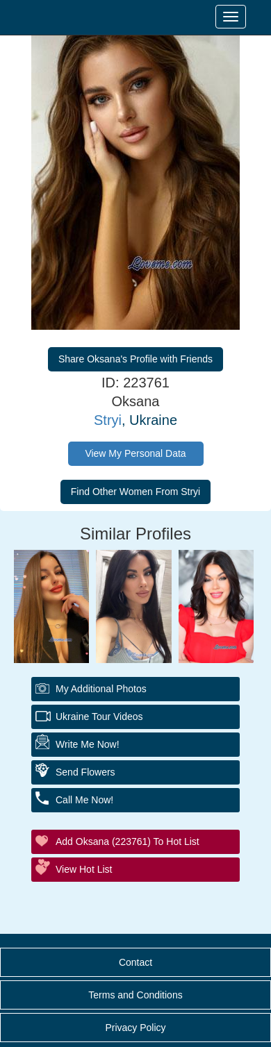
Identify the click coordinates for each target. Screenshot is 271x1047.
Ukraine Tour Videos (99, 716)
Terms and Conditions (135, 994)
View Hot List (84, 869)
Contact (135, 962)
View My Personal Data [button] (135, 453)
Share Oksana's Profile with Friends (135, 359)
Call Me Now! (84, 799)
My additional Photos (101, 688)
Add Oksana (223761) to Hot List (127, 841)
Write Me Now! (88, 744)
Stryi (108, 420)
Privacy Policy (135, 1027)
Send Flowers (85, 772)
